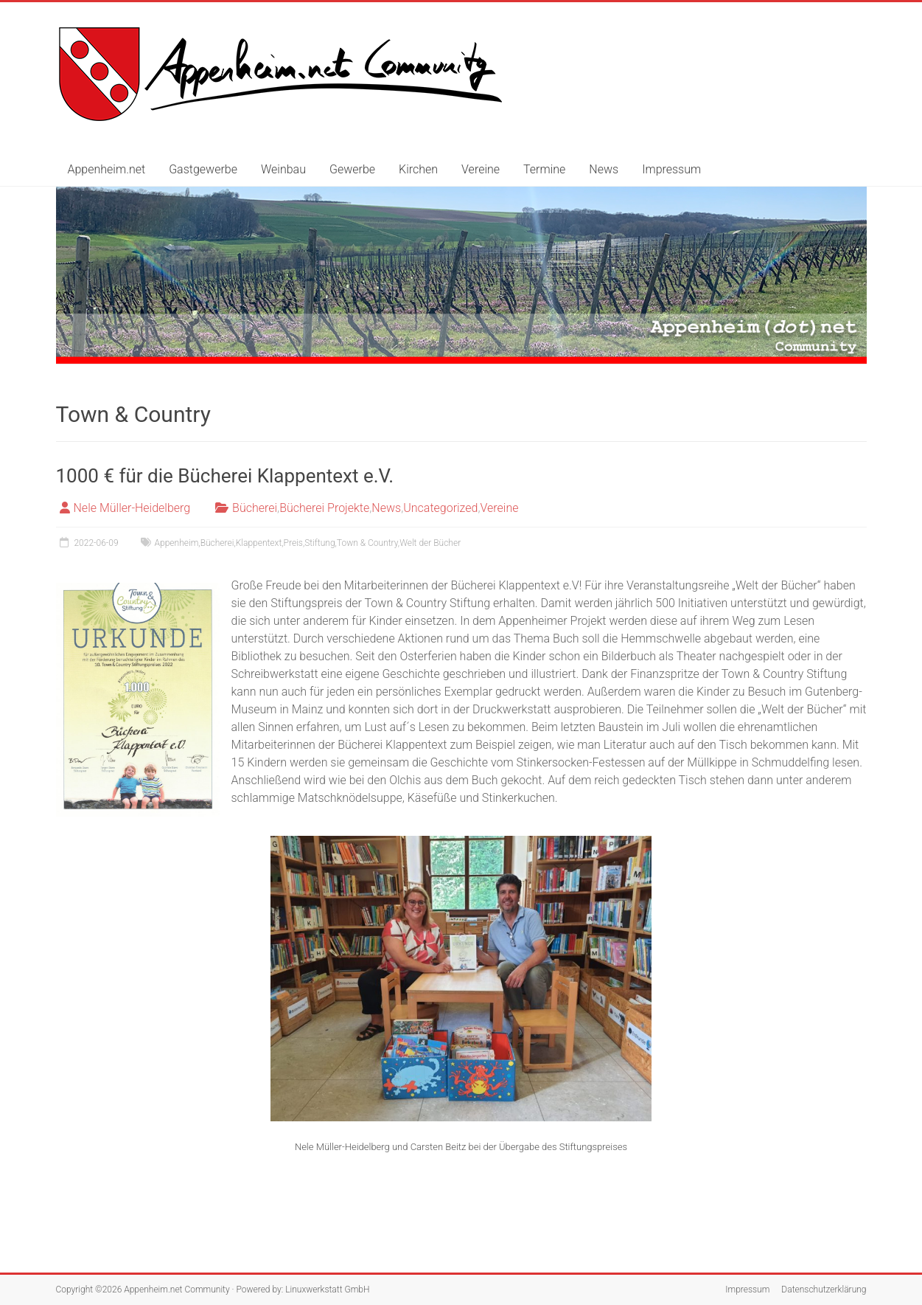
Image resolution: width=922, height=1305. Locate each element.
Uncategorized (440, 508)
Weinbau (283, 169)
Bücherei (254, 508)
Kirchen (418, 169)
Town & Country (367, 543)
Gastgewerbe (203, 169)
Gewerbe (352, 169)
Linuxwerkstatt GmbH (327, 1289)
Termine (544, 169)
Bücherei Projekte (324, 508)
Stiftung (319, 543)
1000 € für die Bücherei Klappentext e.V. (225, 476)
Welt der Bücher (430, 543)
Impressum (671, 169)
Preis (293, 543)
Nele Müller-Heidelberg (132, 508)
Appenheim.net (107, 169)
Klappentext (259, 543)
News (603, 169)
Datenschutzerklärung (823, 1289)
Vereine (480, 169)
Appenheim (177, 543)
